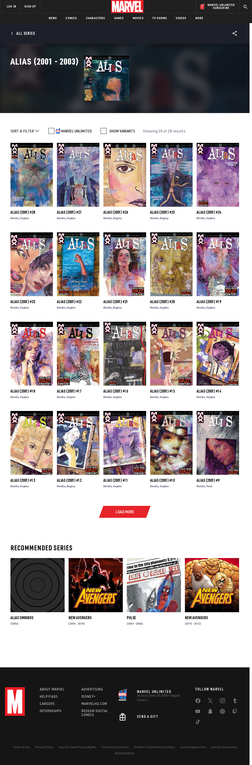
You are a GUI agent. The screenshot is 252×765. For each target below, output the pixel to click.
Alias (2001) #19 (209, 323)
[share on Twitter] (210, 701)
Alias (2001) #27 (69, 234)
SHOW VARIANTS (122, 153)
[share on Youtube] (197, 712)
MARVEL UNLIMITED (76, 153)
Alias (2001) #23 (22, 323)
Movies (138, 18)
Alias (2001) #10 (162, 502)
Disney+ (89, 696)
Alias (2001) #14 (209, 412)
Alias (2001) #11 (115, 502)
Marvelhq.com (94, 704)
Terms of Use (21, 747)
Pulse (131, 639)
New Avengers (80, 639)
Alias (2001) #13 (22, 502)
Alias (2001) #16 (115, 412)
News (53, 18)
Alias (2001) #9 (208, 502)
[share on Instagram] (222, 701)
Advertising (92, 689)
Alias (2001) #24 (209, 234)
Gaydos (24, 240)
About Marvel (52, 689)
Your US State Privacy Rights (77, 747)
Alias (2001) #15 (162, 412)
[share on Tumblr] (234, 701)
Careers (47, 704)
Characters (95, 18)
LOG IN (11, 6)
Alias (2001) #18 (22, 412)
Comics (71, 18)
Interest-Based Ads (224, 747)
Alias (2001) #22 (69, 323)
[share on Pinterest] (222, 712)
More (199, 18)
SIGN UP (30, 6)
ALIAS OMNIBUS (21, 639)
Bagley (117, 240)
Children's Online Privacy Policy (154, 747)
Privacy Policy (44, 747)
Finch (209, 508)
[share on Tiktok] (197, 722)
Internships (51, 711)
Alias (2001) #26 (115, 234)
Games (119, 18)
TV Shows (159, 18)
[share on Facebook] (198, 701)
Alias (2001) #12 (69, 502)
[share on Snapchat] (210, 712)
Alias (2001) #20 (162, 323)
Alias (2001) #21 (115, 323)
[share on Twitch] (234, 712)
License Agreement (193, 747)
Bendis (14, 240)
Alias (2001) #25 (162, 234)
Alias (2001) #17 (69, 412)
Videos (181, 18)
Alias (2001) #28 (22, 234)
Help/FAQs (49, 696)
